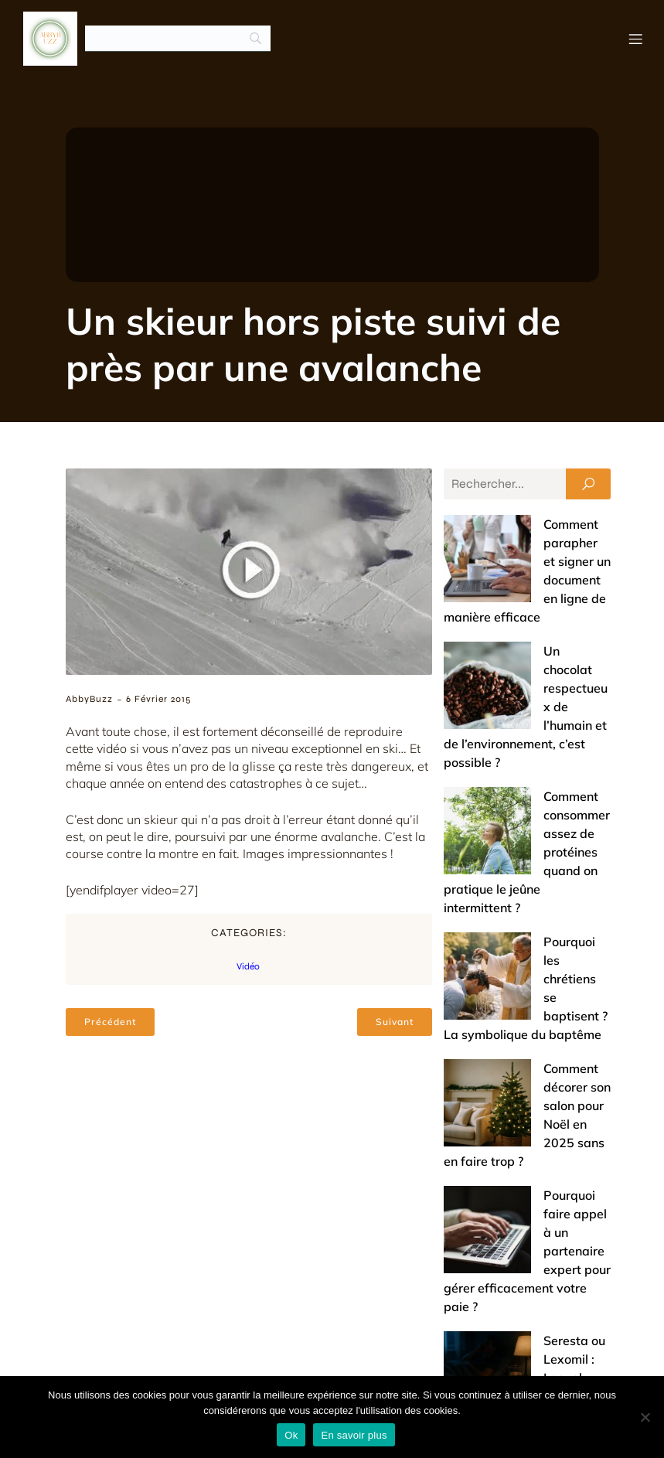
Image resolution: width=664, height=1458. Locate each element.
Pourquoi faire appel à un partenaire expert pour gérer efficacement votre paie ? (526, 935)
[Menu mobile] (635, 39)
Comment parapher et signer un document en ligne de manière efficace (524, 542)
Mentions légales (547, 1360)
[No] (644, 1417)
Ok (291, 1435)
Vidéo (248, 966)
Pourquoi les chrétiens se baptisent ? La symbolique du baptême (521, 793)
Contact (447, 1360)
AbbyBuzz (89, 698)
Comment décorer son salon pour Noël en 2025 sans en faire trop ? (514, 864)
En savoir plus (353, 1435)
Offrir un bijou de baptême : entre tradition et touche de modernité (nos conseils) (526, 1238)
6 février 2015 (158, 698)
